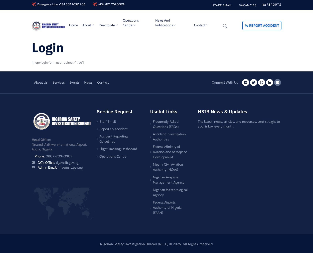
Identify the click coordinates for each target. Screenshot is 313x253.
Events (74, 82)
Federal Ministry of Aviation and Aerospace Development (170, 151)
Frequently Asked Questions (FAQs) (166, 123)
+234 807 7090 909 (111, 4)
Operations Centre (131, 22)
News (88, 82)
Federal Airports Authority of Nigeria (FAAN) (167, 206)
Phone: (54, 156)
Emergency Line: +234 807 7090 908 (61, 4)
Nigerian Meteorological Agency (170, 191)
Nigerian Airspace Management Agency (168, 178)
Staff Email (107, 121)
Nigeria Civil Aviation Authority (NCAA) (168, 166)
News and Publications (165, 22)
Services (58, 82)
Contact (201, 25)
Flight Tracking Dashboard (118, 148)
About (88, 25)
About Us (41, 82)
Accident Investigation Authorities (169, 136)
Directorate (108, 25)
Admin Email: (60, 167)
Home (73, 25)
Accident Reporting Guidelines (113, 138)
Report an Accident (113, 128)
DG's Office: (58, 163)
